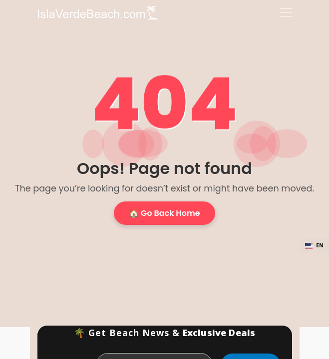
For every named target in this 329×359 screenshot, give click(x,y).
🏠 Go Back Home (164, 213)
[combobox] (314, 245)
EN (314, 245)
